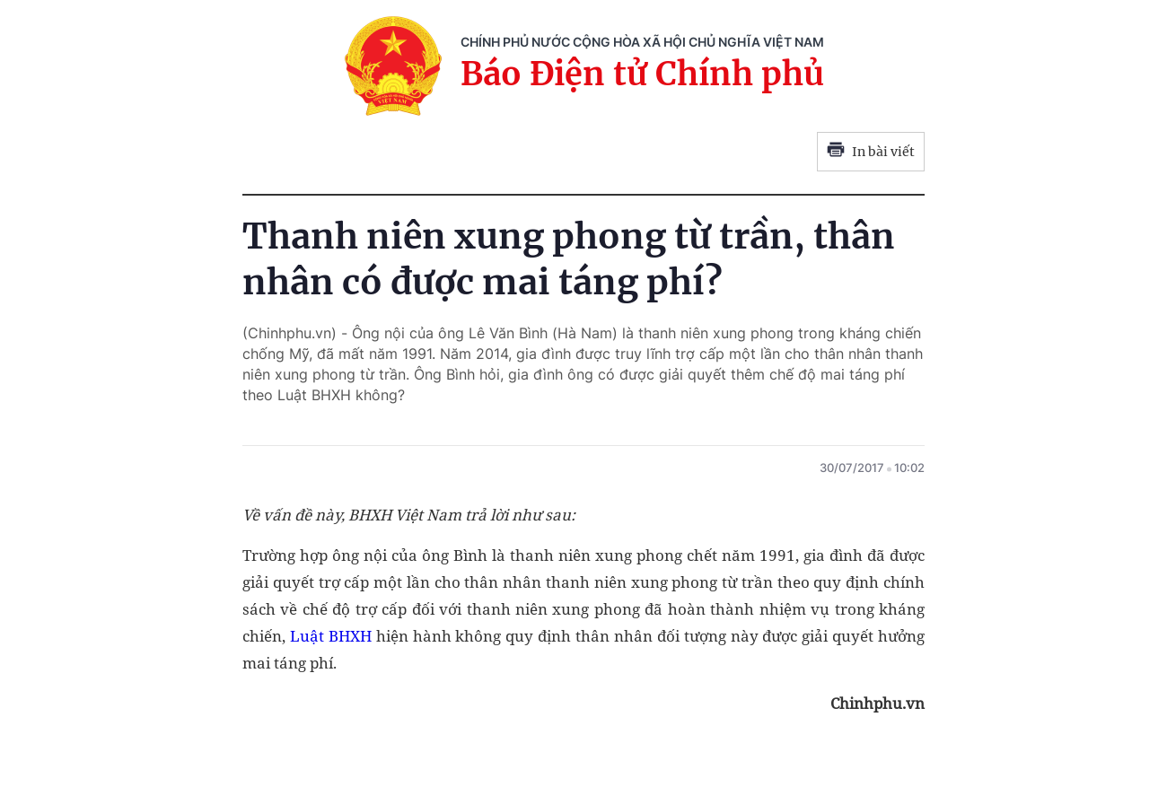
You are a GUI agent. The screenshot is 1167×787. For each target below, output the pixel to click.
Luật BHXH (333, 635)
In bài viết (871, 152)
